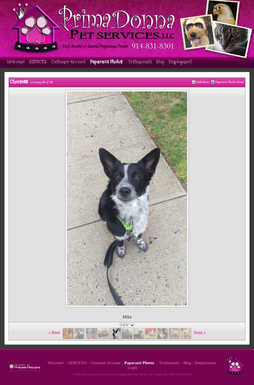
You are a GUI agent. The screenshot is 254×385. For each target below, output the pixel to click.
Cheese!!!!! (19, 82)
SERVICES (38, 62)
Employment (180, 62)
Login (132, 367)
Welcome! (16, 62)
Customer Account (68, 62)
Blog (160, 62)
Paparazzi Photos (107, 62)
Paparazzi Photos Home (229, 82)
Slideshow (202, 82)
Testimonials (140, 62)
